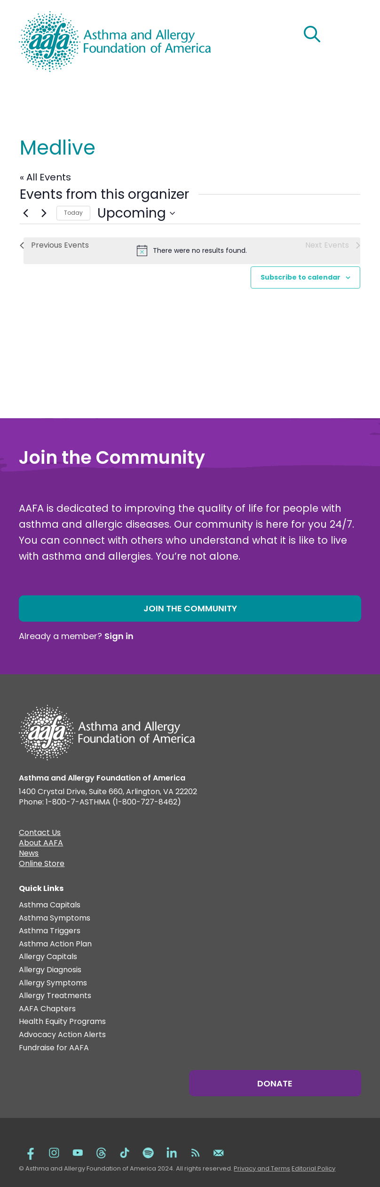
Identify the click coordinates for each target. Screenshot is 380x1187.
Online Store (41, 864)
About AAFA (41, 844)
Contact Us (40, 833)
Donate (275, 1083)
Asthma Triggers (49, 931)
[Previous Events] (25, 213)
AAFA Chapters (47, 1009)
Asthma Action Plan (55, 944)
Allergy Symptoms (53, 983)
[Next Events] (43, 213)
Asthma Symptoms (54, 918)
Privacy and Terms (262, 1168)
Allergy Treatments (55, 996)
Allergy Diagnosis (50, 970)
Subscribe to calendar (300, 277)
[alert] (192, 250)
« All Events (45, 177)
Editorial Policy (313, 1168)
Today (73, 213)
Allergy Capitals (48, 957)
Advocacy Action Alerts (62, 1035)
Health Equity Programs (62, 1022)
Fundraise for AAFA (54, 1048)
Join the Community (190, 608)
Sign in (119, 636)
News (29, 854)
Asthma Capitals (49, 905)
